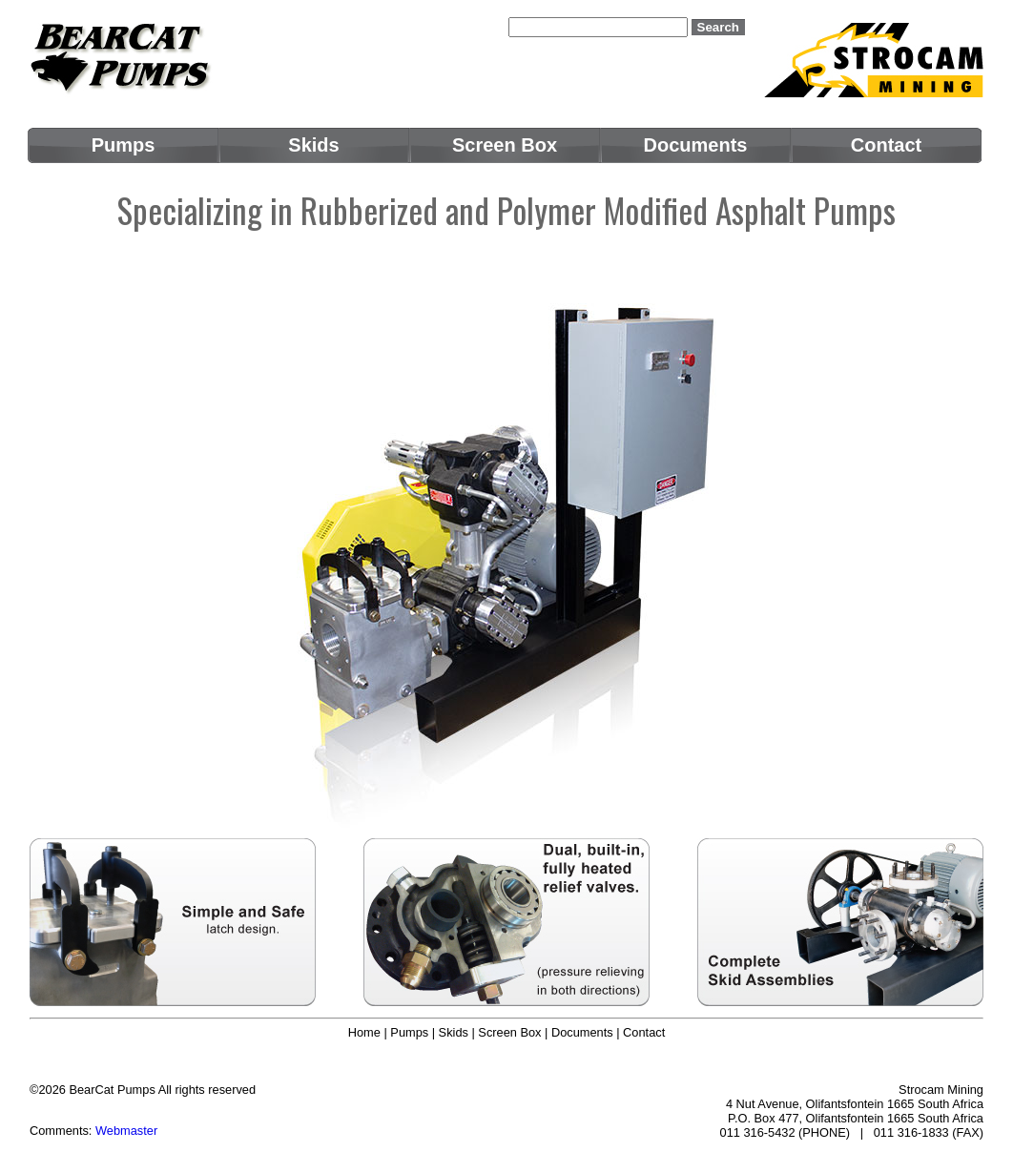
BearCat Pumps (112, 1089)
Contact (644, 1032)
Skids (453, 1032)
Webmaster (126, 1130)
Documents (582, 1032)
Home (364, 1032)
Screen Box (509, 1032)
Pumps (409, 1032)
